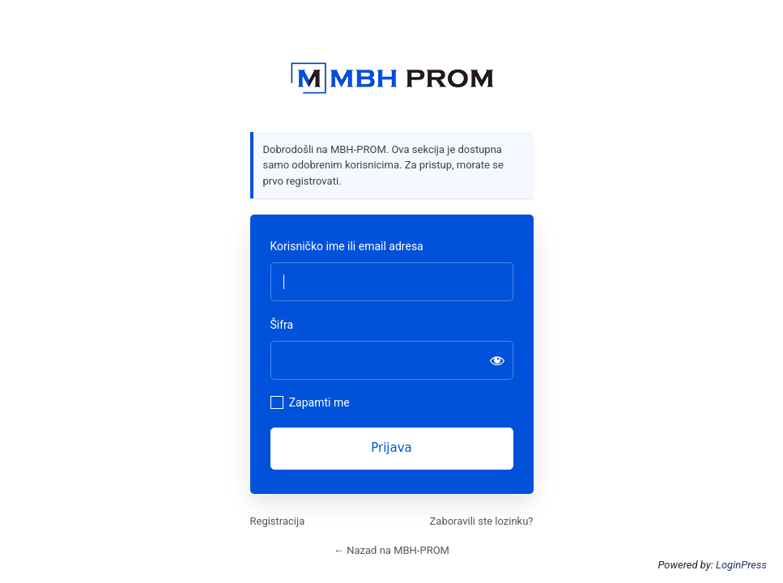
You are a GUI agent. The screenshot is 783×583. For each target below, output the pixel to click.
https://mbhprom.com (392, 79)
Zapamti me (319, 402)
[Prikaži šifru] (497, 360)
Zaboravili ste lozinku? (482, 521)
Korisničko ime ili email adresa (346, 246)
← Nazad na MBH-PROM (391, 550)
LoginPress (741, 565)
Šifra (282, 324)
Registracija (277, 521)
